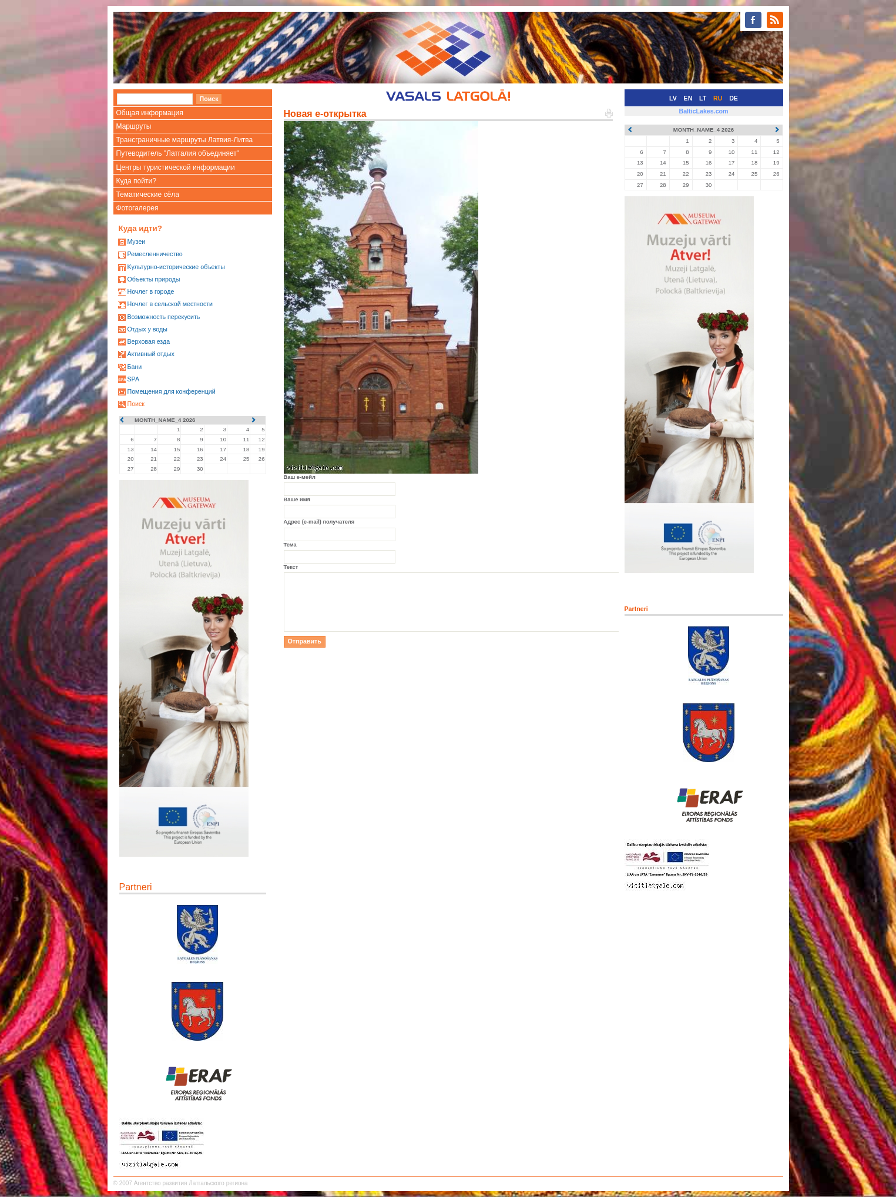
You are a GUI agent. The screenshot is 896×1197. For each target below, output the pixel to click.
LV (673, 98)
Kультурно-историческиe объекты (175, 266)
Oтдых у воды (147, 329)
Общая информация (149, 113)
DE (733, 98)
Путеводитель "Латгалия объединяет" (178, 153)
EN (688, 98)
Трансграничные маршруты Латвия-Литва (184, 140)
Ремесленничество (154, 253)
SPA (133, 379)
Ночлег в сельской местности (170, 303)
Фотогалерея (137, 208)
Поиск (136, 403)
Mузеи (136, 241)
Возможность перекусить (163, 316)
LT (702, 98)
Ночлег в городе (150, 291)
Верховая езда (148, 341)
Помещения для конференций (171, 391)
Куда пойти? (136, 181)
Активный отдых (150, 353)
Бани (134, 366)
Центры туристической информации (175, 167)
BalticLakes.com (703, 111)
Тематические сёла (147, 194)
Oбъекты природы (153, 279)
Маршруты (134, 126)
